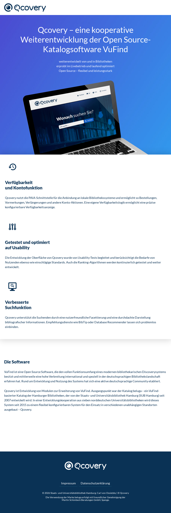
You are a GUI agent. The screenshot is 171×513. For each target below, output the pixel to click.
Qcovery (25, 7)
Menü (164, 7)
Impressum (68, 483)
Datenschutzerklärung (95, 483)
